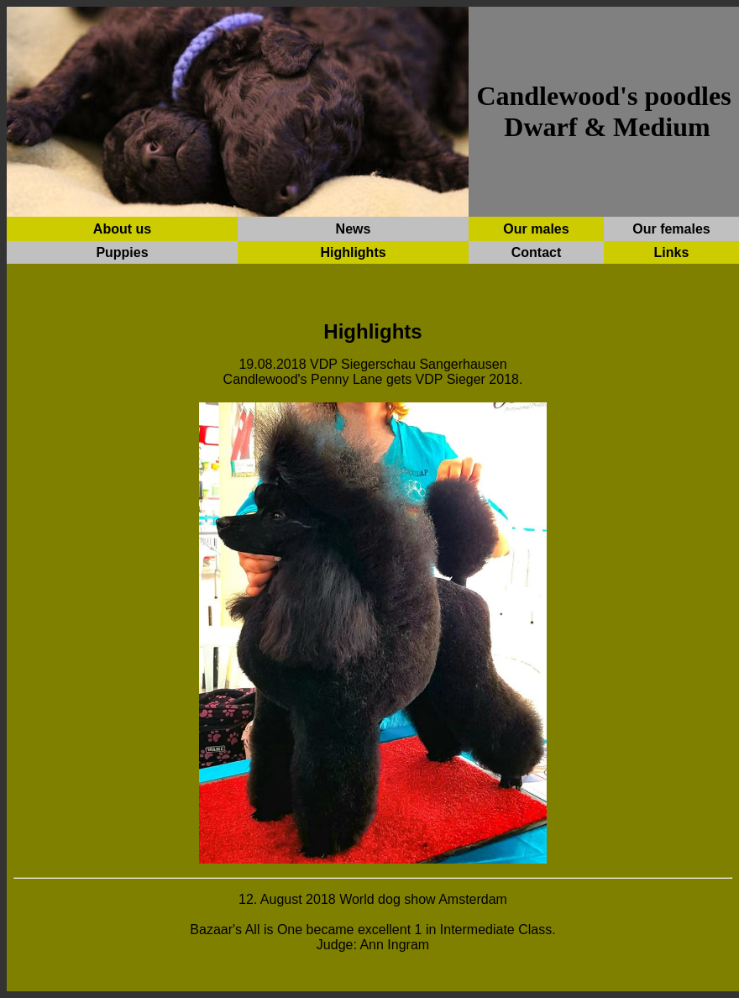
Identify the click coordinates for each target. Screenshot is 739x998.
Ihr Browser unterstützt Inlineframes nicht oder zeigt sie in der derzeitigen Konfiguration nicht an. (373, 613)
